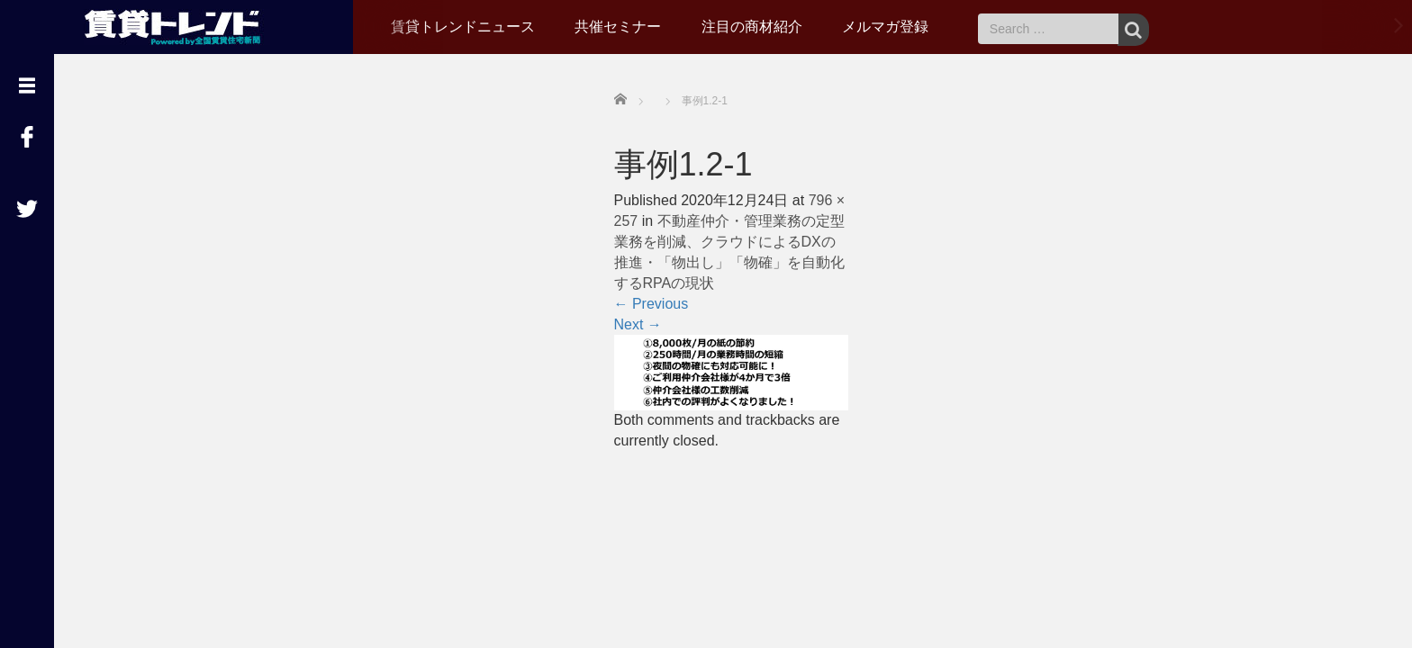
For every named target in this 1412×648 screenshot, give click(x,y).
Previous (651, 303)
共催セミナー (618, 26)
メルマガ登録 (885, 26)
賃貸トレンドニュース (463, 26)
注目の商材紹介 (751, 26)
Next (638, 324)
